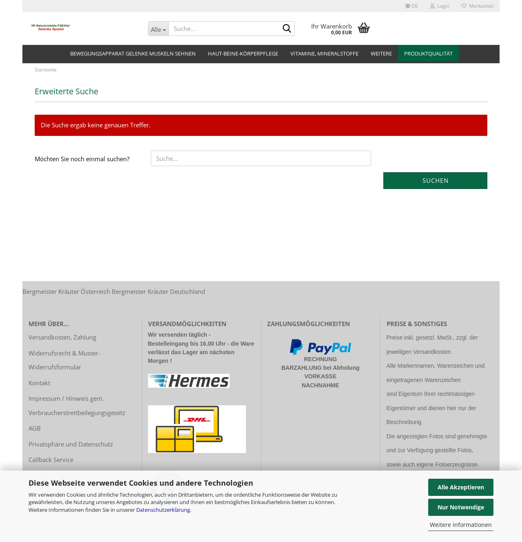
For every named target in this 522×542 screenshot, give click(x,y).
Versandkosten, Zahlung (62, 342)
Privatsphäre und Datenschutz (71, 448)
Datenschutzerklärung (163, 509)
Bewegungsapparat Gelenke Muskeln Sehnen (133, 53)
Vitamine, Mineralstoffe (324, 53)
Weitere (381, 53)
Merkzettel (477, 5)
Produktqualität (428, 53)
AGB (35, 433)
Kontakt (39, 387)
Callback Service (51, 464)
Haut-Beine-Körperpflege (243, 53)
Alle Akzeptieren (461, 487)
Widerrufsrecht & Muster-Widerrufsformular (64, 364)
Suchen (435, 185)
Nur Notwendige (461, 507)
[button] (411, 6)
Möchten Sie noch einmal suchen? (82, 163)
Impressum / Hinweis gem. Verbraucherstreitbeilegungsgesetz (77, 410)
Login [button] (439, 5)
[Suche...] (158, 28)
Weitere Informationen (461, 525)
